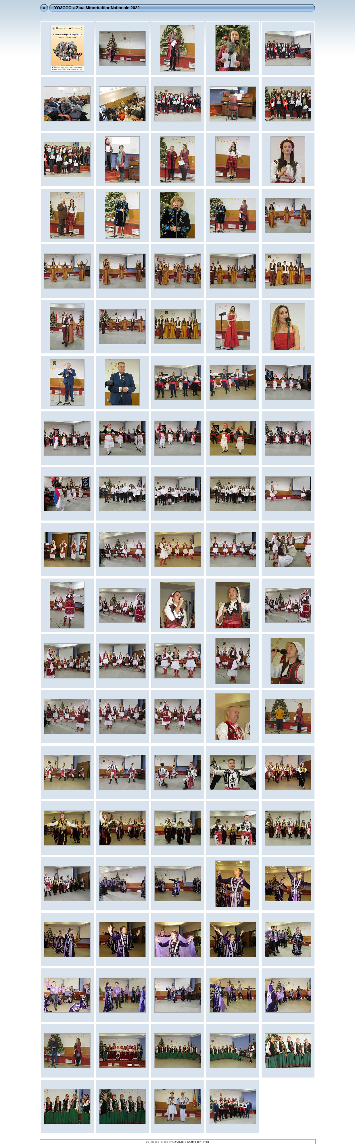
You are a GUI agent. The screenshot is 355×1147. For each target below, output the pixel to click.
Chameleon (194, 1141)
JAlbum (179, 1141)
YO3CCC (63, 7)
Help (206, 1141)
